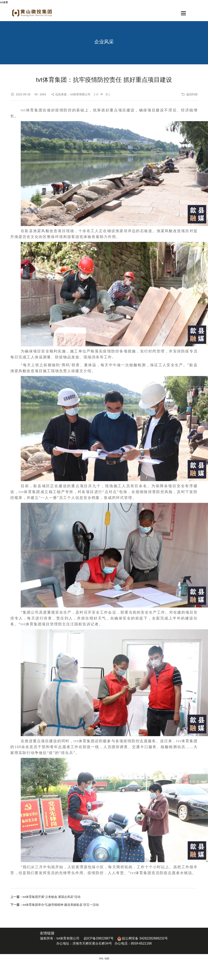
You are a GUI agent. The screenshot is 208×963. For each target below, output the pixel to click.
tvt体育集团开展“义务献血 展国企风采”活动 (51, 896)
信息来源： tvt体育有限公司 (72, 94)
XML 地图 (104, 958)
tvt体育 (4, 2)
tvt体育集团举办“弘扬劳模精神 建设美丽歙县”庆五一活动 (61, 904)
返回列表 (192, 94)
